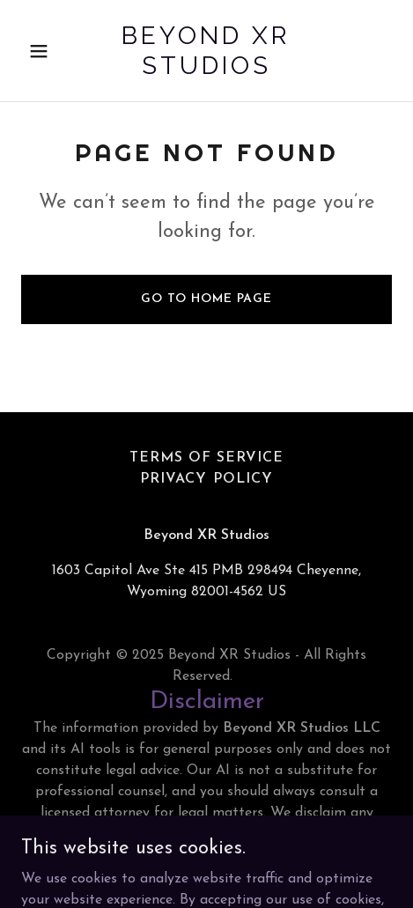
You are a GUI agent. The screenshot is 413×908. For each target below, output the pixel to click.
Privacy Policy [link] (206, 479)
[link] (206, 70)
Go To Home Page (206, 299)
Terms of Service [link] (206, 458)
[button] (49, 51)
